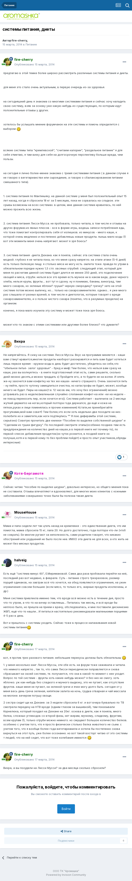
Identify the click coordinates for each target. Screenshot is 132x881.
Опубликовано (34, 64)
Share (66, 831)
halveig (20, 560)
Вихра (19, 341)
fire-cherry (19, 40)
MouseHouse (25, 512)
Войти (66, 809)
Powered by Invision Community (66, 874)
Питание (31, 44)
